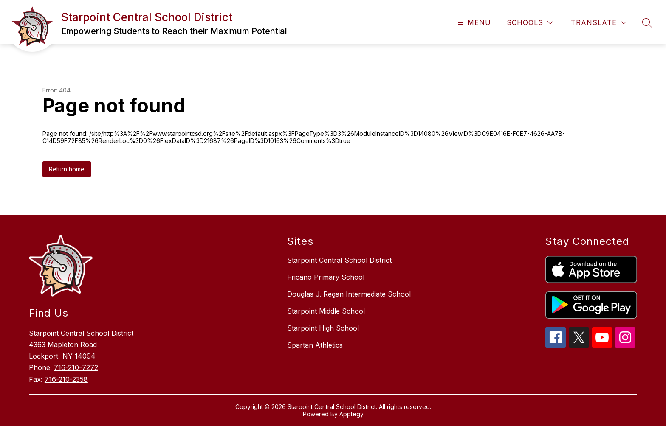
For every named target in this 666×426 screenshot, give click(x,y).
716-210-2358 (66, 379)
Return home (67, 169)
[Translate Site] (599, 22)
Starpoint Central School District (339, 260)
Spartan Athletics (315, 345)
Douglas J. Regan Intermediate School (349, 294)
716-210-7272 (76, 367)
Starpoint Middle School (326, 311)
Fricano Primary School (325, 277)
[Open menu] (473, 22)
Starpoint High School (323, 328)
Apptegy (351, 414)
